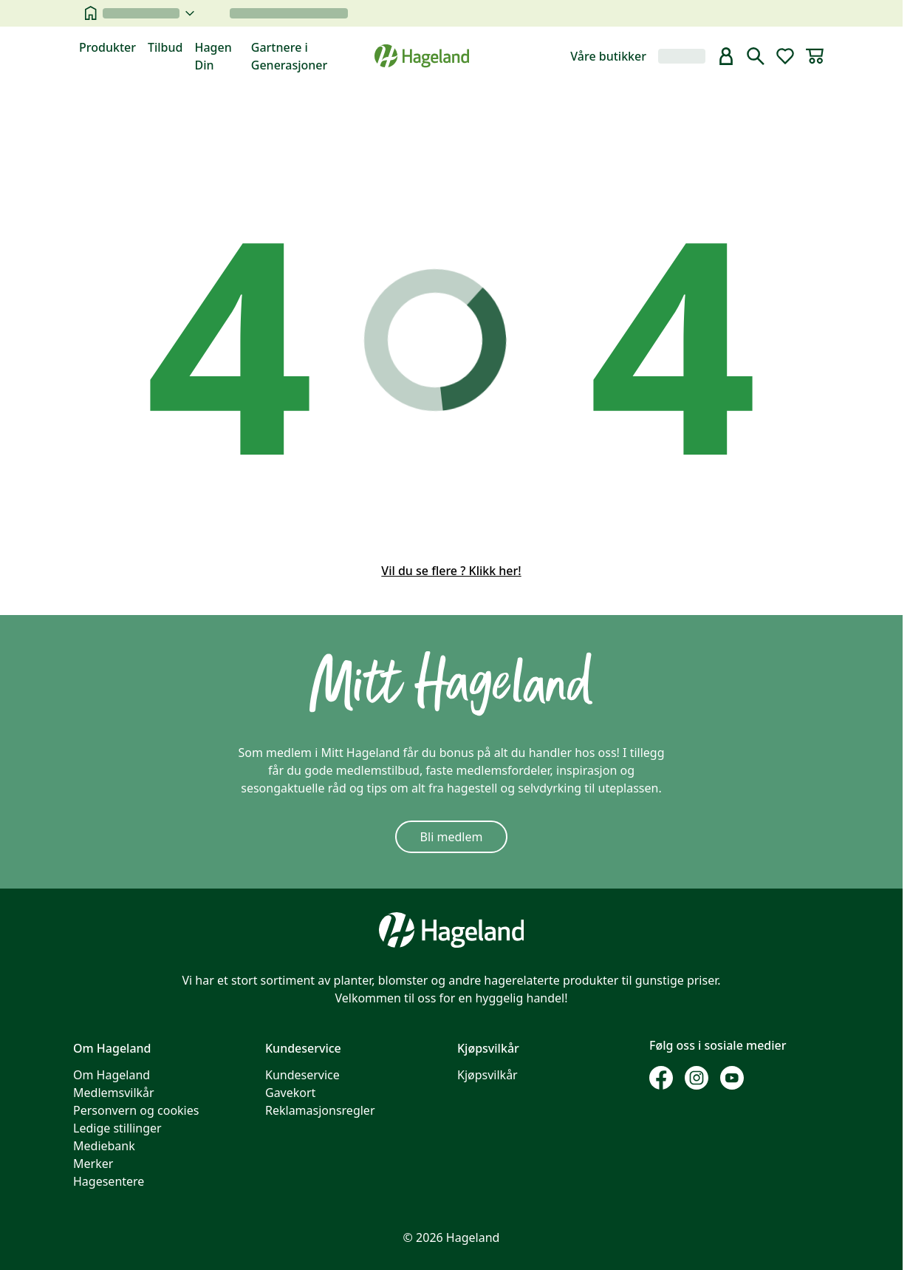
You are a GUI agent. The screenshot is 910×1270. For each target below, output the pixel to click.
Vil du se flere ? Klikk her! (451, 571)
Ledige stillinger (117, 1128)
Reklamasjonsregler (320, 1110)
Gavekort (290, 1092)
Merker (93, 1163)
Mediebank (104, 1146)
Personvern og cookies (136, 1110)
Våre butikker (608, 56)
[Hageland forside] (421, 55)
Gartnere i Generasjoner (289, 56)
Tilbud (165, 47)
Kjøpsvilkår (487, 1075)
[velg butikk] (148, 13)
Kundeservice (302, 1075)
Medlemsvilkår (113, 1092)
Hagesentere (108, 1181)
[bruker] (726, 56)
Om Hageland (111, 1075)
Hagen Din (212, 56)
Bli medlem (451, 837)
